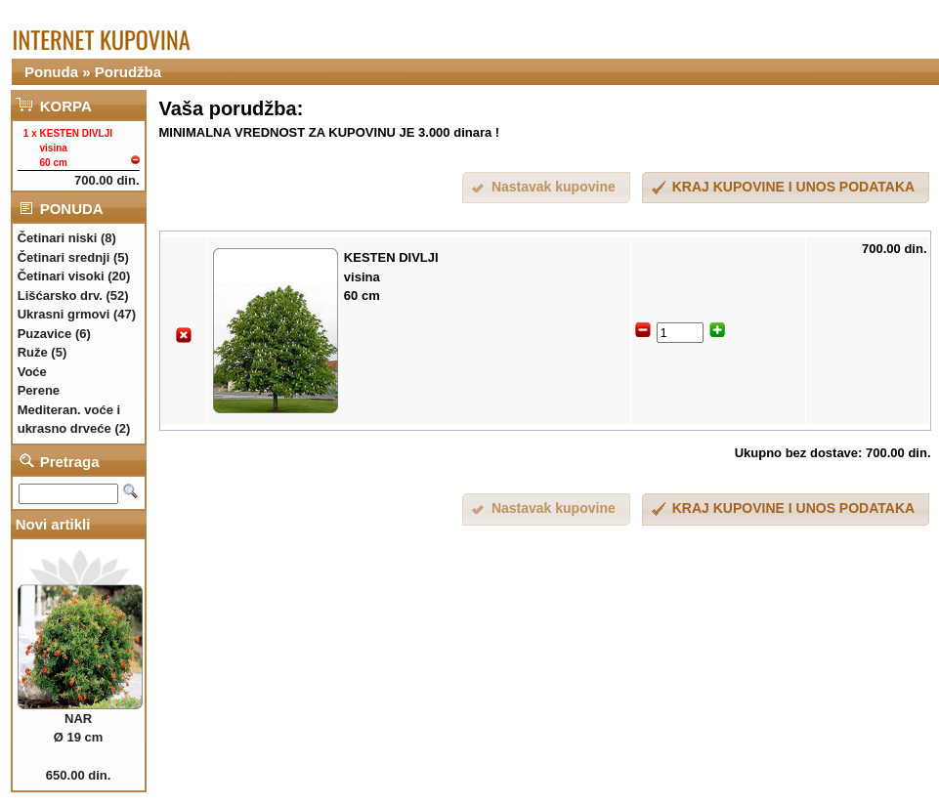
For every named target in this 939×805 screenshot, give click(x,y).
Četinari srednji (64, 257)
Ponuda (51, 72)
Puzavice (45, 333)
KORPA (66, 106)
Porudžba (128, 72)
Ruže (33, 352)
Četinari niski (58, 238)
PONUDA (72, 208)
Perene (39, 390)
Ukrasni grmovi (64, 314)
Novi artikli (53, 524)
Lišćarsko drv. (60, 295)
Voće (32, 371)
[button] (785, 188)
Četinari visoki (61, 276)
